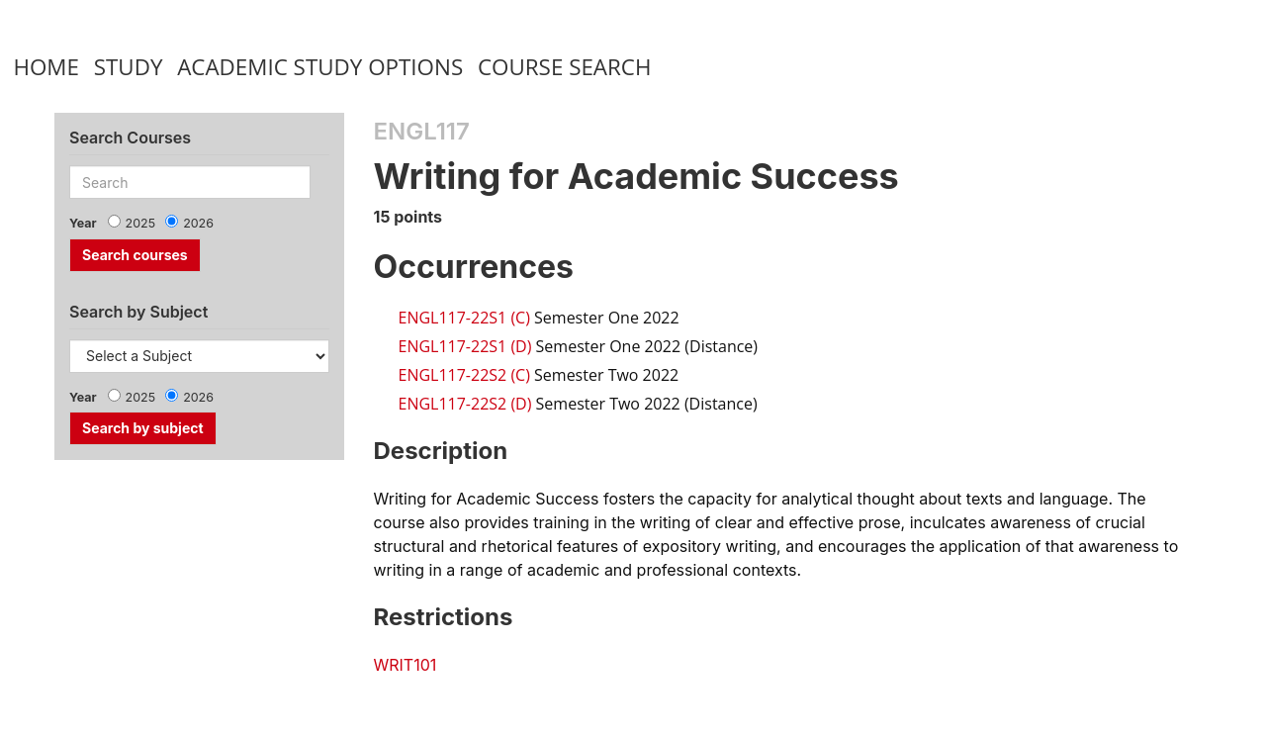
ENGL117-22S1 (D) (465, 346)
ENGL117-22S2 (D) (465, 403)
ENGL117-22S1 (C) (464, 317)
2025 (141, 223)
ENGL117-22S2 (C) (464, 375)
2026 (198, 223)
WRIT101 (405, 665)
